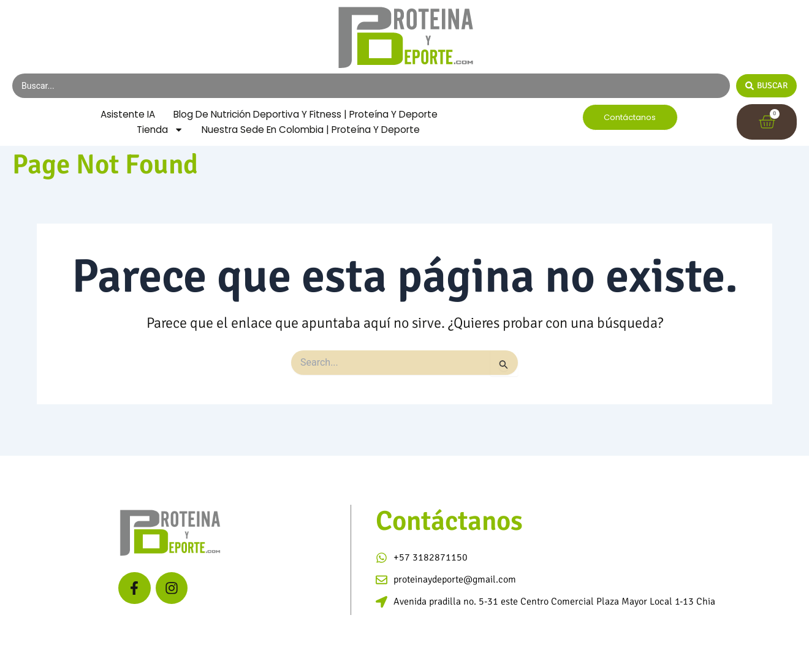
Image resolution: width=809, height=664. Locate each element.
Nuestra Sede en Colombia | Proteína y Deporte (312, 144)
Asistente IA (269, 112)
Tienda (155, 144)
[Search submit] (766, 85)
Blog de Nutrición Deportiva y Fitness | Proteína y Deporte (273, 128)
